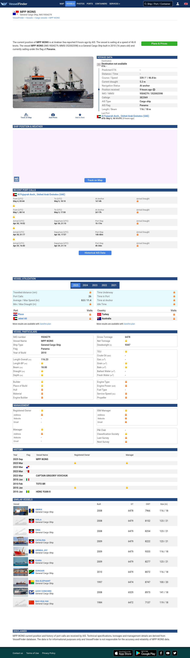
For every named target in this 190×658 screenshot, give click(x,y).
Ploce (18, 314)
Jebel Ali (20, 318)
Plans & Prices (159, 43)
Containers (101, 4)
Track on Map (95, 180)
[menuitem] (19, 17)
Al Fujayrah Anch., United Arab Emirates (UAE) (125, 116)
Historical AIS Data (95, 252)
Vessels (70, 4)
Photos (80, 4)
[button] (178, 4)
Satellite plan (45, 324)
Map (62, 4)
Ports (90, 4)
